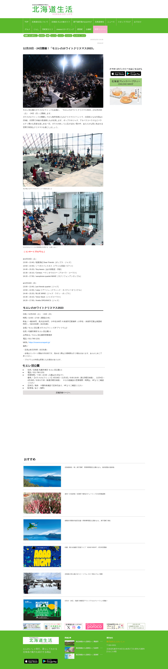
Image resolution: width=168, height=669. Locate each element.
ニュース (111, 22)
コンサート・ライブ (79, 35)
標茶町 (80, 29)
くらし (36, 29)
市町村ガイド (47, 29)
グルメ (27, 29)
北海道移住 (99, 22)
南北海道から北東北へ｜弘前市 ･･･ (89, 648)
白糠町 (89, 29)
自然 (47, 35)
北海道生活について (40, 22)
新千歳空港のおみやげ (82, 22)
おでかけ (137, 22)
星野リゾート (100, 29)
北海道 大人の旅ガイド (60, 22)
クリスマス (68, 35)
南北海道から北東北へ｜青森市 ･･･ (89, 641)
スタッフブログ (124, 22)
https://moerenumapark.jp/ (40, 342)
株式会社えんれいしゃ (115, 642)
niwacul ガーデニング (65, 29)
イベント (60, 35)
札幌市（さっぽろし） (30, 35)
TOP (26, 22)
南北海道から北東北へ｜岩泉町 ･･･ (89, 655)
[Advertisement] (63, 428)
